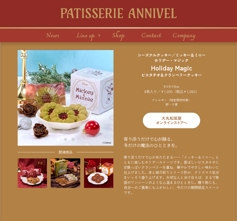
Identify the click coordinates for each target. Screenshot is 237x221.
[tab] (58, 139)
